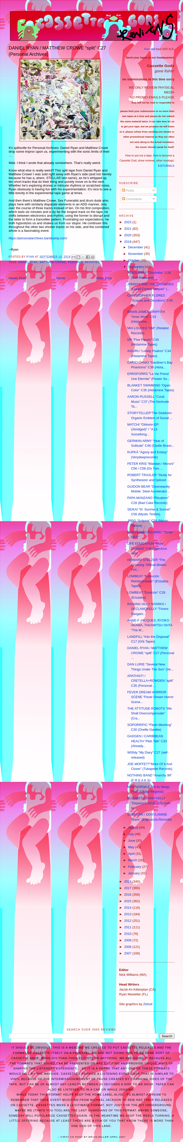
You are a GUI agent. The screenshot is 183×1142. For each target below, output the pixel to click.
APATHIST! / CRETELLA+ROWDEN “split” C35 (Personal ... (150, 681)
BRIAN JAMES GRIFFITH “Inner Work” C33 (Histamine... (146, 316)
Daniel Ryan (28, 262)
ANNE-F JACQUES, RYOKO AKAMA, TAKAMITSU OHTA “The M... (149, 625)
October (134, 260)
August (133, 827)
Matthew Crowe (53, 262)
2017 (128, 888)
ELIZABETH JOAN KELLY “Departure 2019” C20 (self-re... (149, 803)
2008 (128, 947)
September (136, 267)
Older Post (103, 278)
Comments (132, 199)
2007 (128, 953)
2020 (128, 235)
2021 (128, 229)
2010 (128, 934)
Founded (149, 48)
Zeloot (147, 1004)
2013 (128, 914)
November (136, 254)
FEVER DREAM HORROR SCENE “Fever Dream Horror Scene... (150, 697)
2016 (128, 894)
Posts (128, 190)
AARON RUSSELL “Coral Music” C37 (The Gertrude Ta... (148, 401)
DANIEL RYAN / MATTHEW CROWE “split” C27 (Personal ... (150, 653)
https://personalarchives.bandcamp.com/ (38, 238)
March (133, 860)
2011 (128, 927)
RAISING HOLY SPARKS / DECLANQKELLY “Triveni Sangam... (147, 609)
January (134, 873)
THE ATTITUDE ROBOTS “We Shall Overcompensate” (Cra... (149, 713)
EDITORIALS (166, 165)
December (136, 247)
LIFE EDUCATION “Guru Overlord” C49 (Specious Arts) (147, 548)
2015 (128, 901)
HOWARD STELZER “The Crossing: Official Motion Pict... (146, 565)
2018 (128, 881)
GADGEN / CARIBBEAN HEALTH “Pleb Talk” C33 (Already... (147, 741)
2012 (128, 921)
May (131, 847)
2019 (128, 242)
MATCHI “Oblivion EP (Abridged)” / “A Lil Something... (143, 429)
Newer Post (17, 278)
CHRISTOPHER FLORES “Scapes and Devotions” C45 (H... (150, 300)
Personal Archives (84, 262)
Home (60, 278)
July (131, 834)
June (132, 840)
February (135, 867)
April (132, 853)
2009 (128, 940)
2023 (128, 222)
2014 (128, 907)
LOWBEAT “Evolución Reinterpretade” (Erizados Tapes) (147, 581)
